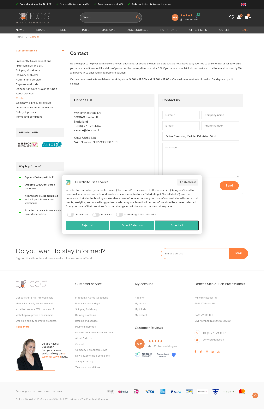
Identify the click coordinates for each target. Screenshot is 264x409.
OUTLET (224, 30)
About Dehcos (25, 93)
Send (229, 185)
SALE (245, 30)
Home (19, 37)
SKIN (64, 30)
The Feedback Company (94, 399)
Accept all (177, 225)
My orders (140, 303)
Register (140, 298)
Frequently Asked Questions (33, 61)
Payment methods (27, 84)
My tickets (140, 309)
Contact (34, 37)
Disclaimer (57, 391)
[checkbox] (77, 215)
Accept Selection (132, 225)
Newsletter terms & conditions (34, 107)
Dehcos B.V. (43, 391)
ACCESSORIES (138, 30)
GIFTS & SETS (198, 30)
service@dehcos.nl (86, 130)
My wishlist (141, 315)
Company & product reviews (33, 103)
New (20, 30)
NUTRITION (168, 30)
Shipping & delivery (28, 70)
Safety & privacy (26, 112)
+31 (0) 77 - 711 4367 (88, 125)
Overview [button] (188, 182)
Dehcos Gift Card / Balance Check (37, 89)
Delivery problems (27, 75)
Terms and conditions (29, 117)
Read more (22, 327)
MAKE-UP (108, 30)
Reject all (87, 225)
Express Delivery (72, 4)
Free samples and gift (29, 65)
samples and (108, 4)
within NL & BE (33, 4)
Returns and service (28, 79)
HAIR (85, 30)
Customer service (26, 51)
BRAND (42, 30)
